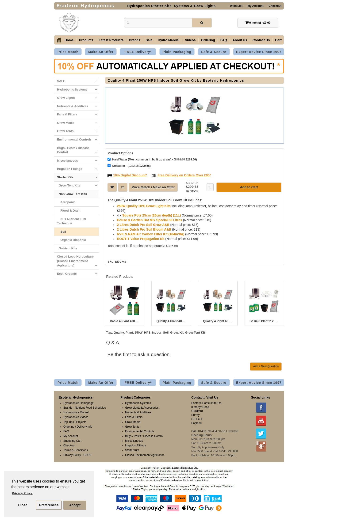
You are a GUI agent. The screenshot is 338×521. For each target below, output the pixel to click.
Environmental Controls (78, 140)
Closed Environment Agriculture (145, 454)
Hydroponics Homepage (78, 402)
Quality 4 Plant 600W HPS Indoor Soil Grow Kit (218, 320)
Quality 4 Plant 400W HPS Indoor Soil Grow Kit (171, 320)
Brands (134, 40)
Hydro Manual (169, 40)
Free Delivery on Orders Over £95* (184, 175)
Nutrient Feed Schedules (90, 407)
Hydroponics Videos (75, 416)
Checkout (274, 5)
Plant (129, 332)
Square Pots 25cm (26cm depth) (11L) (151, 215)
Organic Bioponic (71, 240)
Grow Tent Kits (78, 186)
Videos (190, 40)
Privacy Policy (72, 454)
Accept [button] (75, 505)
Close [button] (22, 505)
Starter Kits (78, 177)
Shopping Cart (72, 440)
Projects (81, 421)
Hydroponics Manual (76, 412)
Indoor (156, 332)
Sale (149, 40)
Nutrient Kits (67, 248)
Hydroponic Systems (78, 90)
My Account (254, 5)
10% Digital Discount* (130, 175)
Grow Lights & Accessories (142, 407)
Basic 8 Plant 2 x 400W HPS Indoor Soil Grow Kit (264, 320)
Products (86, 40)
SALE (78, 81)
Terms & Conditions (75, 449)
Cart (278, 40)
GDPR (87, 454)
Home (69, 40)
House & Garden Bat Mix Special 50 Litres (149, 219)
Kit (182, 332)
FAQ (223, 40)
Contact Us (261, 40)
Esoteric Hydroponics (223, 80)
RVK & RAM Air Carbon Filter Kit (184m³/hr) (150, 234)
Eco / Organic (78, 274)
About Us (239, 40)
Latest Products (111, 40)
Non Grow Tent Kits (78, 194)
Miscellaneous (78, 161)
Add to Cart (249, 187)
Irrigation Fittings (78, 169)
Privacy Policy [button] (22, 493)
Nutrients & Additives (78, 106)
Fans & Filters (78, 114)
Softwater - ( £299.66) (129, 165)
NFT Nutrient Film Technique (71, 221)
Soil (61, 231)
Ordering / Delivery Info (77, 426)
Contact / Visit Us (204, 397)
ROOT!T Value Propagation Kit (140, 238)
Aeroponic (66, 202)
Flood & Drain (69, 210)
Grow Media (78, 123)
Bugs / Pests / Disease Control (78, 151)
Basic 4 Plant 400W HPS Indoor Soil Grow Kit (124, 320)
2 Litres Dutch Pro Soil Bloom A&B (144, 229)
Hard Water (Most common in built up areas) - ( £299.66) (152, 159)
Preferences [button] (48, 505)
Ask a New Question (266, 366)
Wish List (235, 5)
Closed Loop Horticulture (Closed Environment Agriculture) (78, 262)
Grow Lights (78, 98)
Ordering (208, 40)
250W (138, 332)
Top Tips (68, 421)
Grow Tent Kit (195, 332)
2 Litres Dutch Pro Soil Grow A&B (143, 224)
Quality (119, 332)
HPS (147, 332)
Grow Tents (78, 131)
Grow (174, 332)
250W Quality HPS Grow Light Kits (144, 205)
